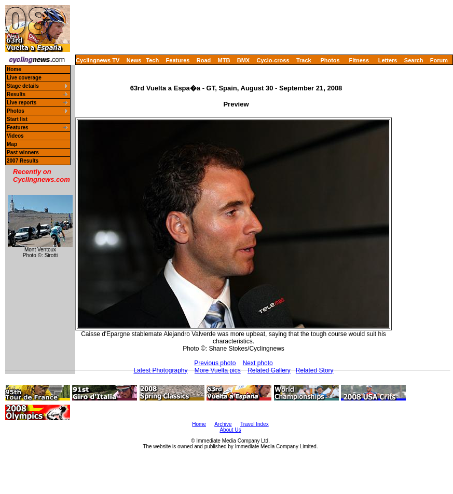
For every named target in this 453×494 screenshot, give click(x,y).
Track (303, 60)
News (134, 60)
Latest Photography (160, 370)
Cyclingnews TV (97, 60)
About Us (230, 430)
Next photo (258, 363)
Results (16, 94)
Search (413, 60)
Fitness (359, 60)
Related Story (315, 370)
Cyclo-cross (273, 60)
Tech (152, 60)
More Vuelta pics (218, 370)
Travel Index (254, 424)
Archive (222, 424)
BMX (243, 60)
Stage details (23, 86)
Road (204, 60)
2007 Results (22, 161)
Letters (387, 60)
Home (14, 69)
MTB (224, 60)
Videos (15, 136)
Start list (17, 119)
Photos (329, 60)
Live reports (21, 102)
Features (178, 60)
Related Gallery (269, 370)
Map (12, 144)
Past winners (23, 152)
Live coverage (24, 78)
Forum (439, 60)
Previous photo (215, 363)
